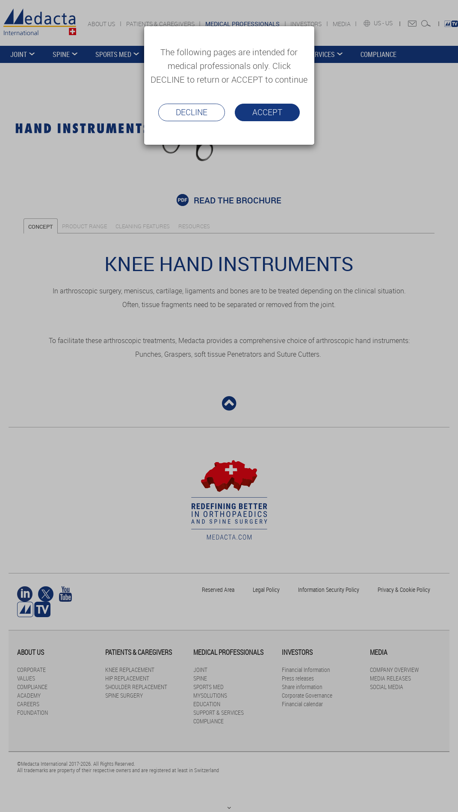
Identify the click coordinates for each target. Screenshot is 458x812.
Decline (191, 112)
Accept (267, 112)
